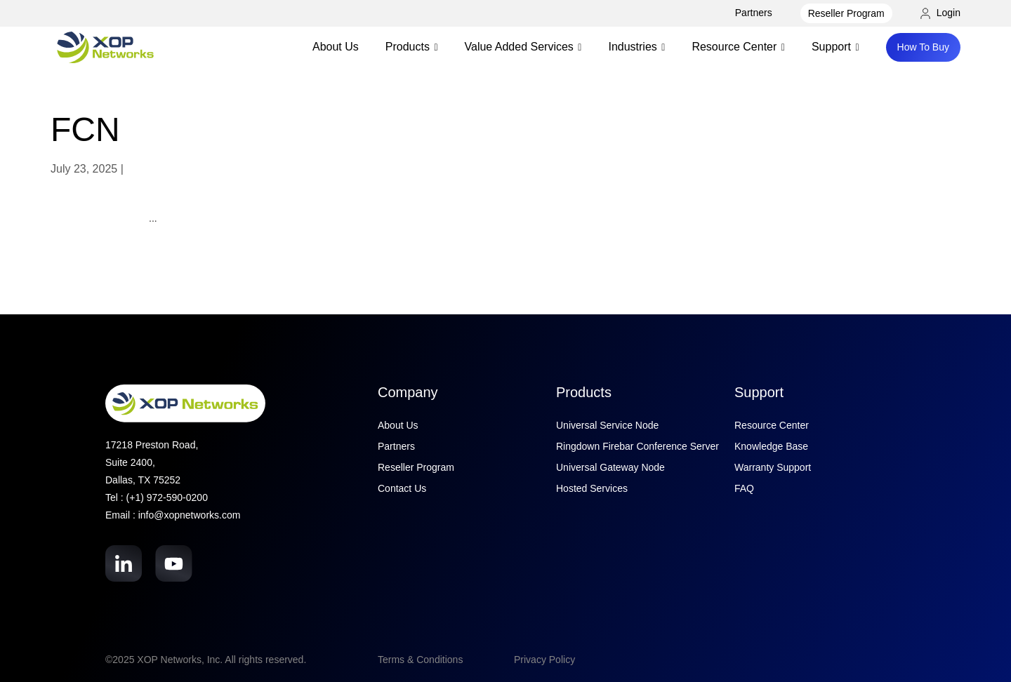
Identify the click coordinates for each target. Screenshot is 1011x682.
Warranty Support (772, 467)
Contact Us (402, 488)
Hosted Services (592, 488)
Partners (753, 12)
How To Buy (923, 47)
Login (940, 12)
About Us (335, 47)
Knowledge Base (771, 446)
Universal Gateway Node (610, 467)
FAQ (744, 488)
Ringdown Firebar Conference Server (637, 446)
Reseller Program (846, 13)
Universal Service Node (607, 425)
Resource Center (771, 425)
